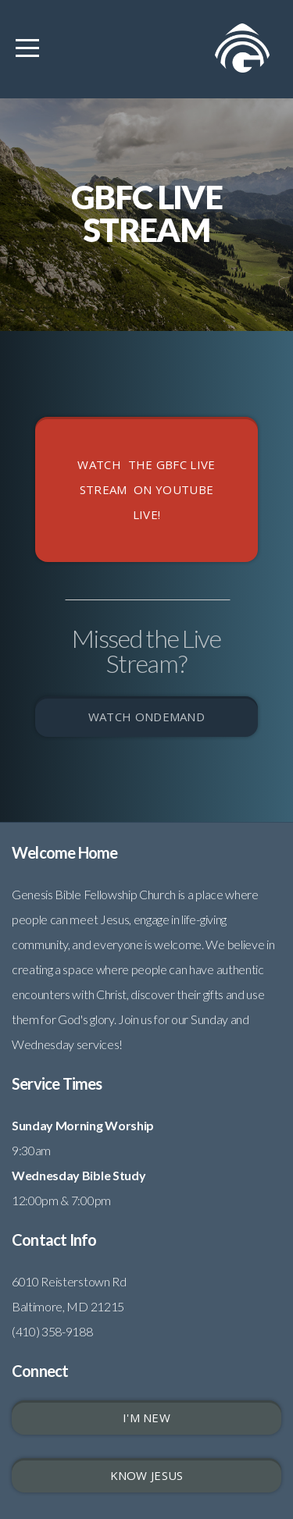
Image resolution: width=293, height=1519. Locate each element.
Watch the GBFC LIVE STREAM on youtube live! (146, 489)
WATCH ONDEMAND (146, 716)
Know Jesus (147, 1475)
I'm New (146, 1417)
